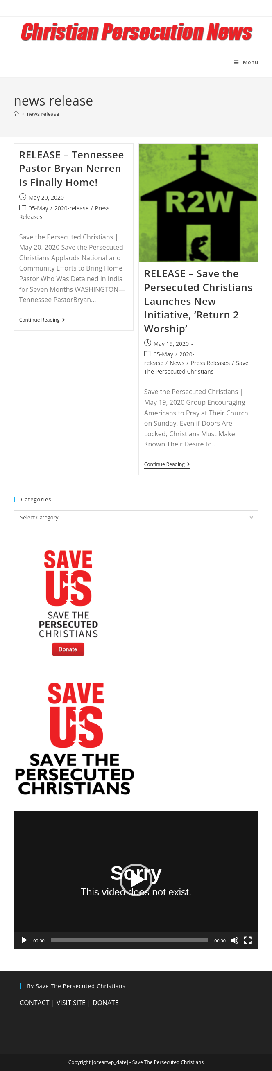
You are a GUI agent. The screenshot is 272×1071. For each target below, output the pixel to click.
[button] (136, 880)
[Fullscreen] (248, 940)
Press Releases (210, 363)
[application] (136, 880)
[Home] (16, 113)
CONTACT (34, 1002)
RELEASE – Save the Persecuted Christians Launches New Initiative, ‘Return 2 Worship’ (198, 300)
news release (43, 113)
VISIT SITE (71, 1002)
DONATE (106, 1002)
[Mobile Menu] (246, 62)
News (177, 363)
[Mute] (235, 940)
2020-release (71, 208)
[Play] (24, 940)
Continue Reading (42, 320)
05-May (38, 208)
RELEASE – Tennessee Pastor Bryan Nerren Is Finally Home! (71, 168)
